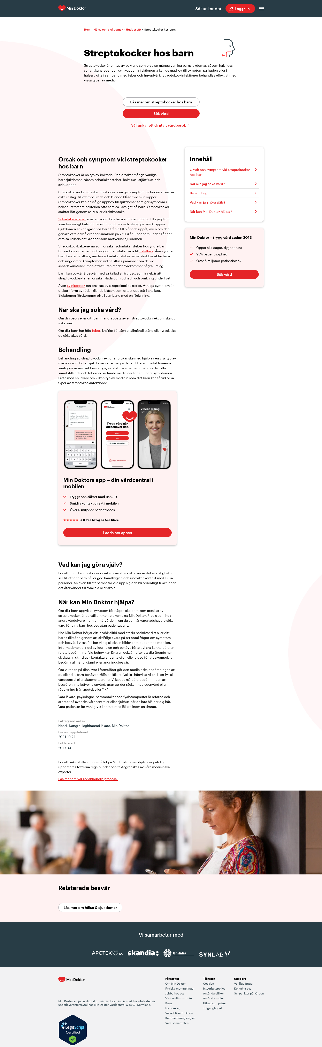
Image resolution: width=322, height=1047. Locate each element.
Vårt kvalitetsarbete (178, 998)
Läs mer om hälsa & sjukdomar (90, 907)
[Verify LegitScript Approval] (72, 1031)
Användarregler (213, 998)
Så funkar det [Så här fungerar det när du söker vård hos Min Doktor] (208, 8)
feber (96, 331)
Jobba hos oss (174, 993)
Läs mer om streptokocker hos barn (161, 102)
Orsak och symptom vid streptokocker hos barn (220, 172)
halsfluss (146, 251)
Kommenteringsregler (180, 1018)
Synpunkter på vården (249, 993)
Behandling (198, 193)
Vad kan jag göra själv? (207, 202)
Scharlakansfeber (72, 219)
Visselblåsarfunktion (179, 1013)
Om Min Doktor (175, 983)
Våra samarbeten (177, 1023)
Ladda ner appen (117, 533)
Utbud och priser (214, 1003)
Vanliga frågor (243, 983)
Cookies (208, 983)
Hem (87, 29)
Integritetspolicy (214, 988)
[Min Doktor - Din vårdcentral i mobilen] (71, 988)
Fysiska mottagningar (179, 988)
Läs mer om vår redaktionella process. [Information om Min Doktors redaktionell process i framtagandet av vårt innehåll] (88, 779)
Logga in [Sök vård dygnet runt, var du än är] (242, 8)
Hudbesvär (133, 29)
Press (168, 1003)
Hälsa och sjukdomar (108, 29)
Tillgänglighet (212, 1008)
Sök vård (161, 113)
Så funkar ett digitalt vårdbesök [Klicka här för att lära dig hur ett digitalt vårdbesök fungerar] (158, 125)
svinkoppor (76, 286)
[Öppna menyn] (261, 8)
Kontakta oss (242, 988)
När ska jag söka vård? (207, 184)
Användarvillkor (213, 993)
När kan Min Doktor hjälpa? (211, 212)
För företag (172, 1008)
